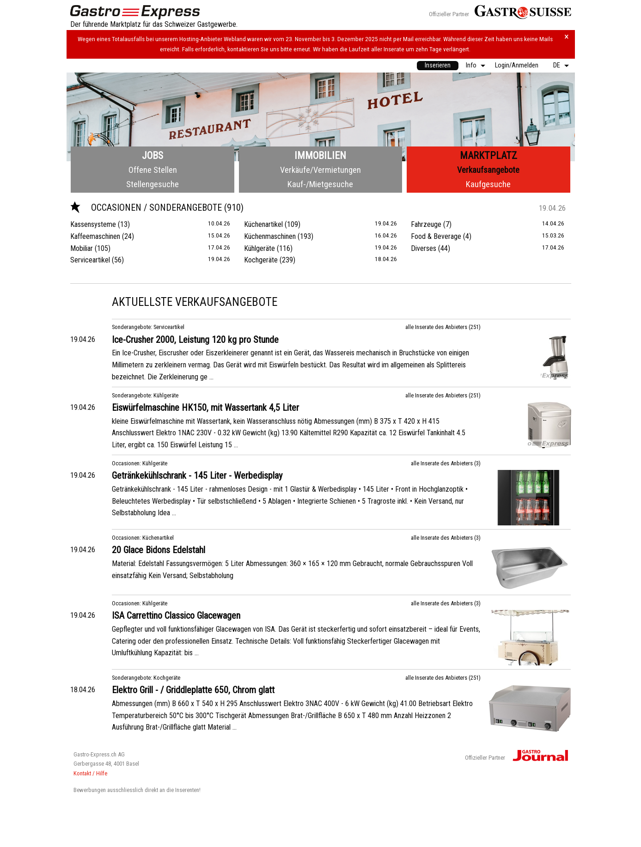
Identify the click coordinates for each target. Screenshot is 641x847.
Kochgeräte (261, 260)
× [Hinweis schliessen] (566, 37)
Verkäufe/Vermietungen (320, 170)
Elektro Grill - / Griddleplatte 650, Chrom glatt (193, 689)
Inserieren (438, 65)
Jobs (152, 155)
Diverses (423, 248)
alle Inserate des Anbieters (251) (443, 326)
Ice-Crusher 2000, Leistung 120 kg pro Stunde (195, 339)
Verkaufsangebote (488, 170)
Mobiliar (81, 248)
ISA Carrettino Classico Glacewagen (176, 615)
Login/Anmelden (516, 65)
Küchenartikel (263, 224)
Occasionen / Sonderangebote (147, 207)
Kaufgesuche (488, 184)
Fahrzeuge (426, 224)
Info (471, 65)
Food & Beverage (436, 236)
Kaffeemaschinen (95, 236)
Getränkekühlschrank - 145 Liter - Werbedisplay (197, 475)
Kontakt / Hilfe (90, 773)
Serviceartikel (90, 260)
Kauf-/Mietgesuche (320, 184)
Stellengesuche (152, 184)
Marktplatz (488, 155)
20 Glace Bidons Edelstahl (158, 549)
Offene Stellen (152, 170)
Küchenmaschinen (270, 236)
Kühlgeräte (259, 248)
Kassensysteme (93, 224)
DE (556, 65)
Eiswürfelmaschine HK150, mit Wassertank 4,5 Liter (205, 407)
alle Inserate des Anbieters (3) (446, 463)
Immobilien (320, 155)
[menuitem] (437, 65)
